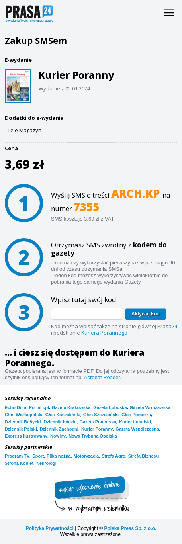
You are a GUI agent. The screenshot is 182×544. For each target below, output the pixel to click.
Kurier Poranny (97, 429)
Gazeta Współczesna (137, 429)
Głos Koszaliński (62, 414)
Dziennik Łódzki (59, 421)
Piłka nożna (59, 456)
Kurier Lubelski (135, 421)
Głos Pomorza (136, 414)
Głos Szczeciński (101, 414)
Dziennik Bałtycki (23, 421)
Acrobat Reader (102, 377)
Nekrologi (46, 463)
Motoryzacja (86, 456)
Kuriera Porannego (104, 332)
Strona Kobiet (19, 463)
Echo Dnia (15, 407)
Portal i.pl (39, 407)
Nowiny (58, 436)
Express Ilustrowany (26, 436)
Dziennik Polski (21, 429)
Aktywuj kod (145, 314)
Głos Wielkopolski (24, 414)
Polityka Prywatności (50, 528)
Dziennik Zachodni (59, 429)
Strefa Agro (113, 456)
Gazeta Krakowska (71, 407)
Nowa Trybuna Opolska (92, 436)
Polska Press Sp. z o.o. (130, 528)
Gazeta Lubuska (110, 407)
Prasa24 (167, 326)
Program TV (17, 456)
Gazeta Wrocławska (150, 407)
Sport (38, 456)
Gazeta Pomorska (98, 421)
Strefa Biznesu (143, 456)
